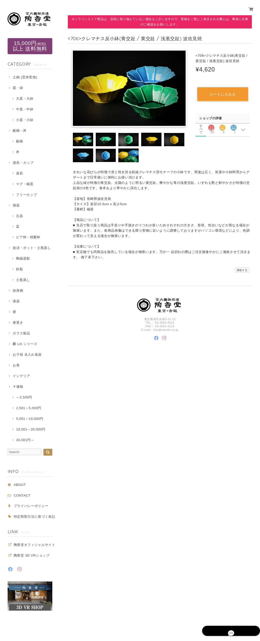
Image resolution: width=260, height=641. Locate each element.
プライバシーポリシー (31, 506)
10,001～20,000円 (30, 429)
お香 (16, 365)
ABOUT (20, 485)
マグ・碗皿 (24, 184)
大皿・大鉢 (24, 98)
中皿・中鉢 (24, 109)
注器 (19, 216)
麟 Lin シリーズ (25, 344)
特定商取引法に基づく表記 (34, 516)
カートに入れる (222, 94)
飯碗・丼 (20, 130)
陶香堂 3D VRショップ (32, 555)
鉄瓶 (19, 269)
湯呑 (19, 173)
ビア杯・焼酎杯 (28, 237)
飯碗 (19, 141)
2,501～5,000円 (28, 408)
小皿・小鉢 (24, 120)
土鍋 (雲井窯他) (25, 77)
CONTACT (22, 495)
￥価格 (18, 387)
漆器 (16, 301)
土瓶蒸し (23, 280)
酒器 (16, 205)
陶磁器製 (23, 258)
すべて (201, 125)
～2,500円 (24, 397)
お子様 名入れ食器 (27, 354)
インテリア (21, 376)
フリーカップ (26, 195)
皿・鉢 (18, 88)
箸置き (18, 322)
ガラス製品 (21, 333)
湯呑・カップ (23, 163)
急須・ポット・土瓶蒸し (32, 248)
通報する (242, 270)
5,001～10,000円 (29, 419)
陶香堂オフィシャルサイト (34, 545)
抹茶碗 (18, 290)
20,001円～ (25, 440)
